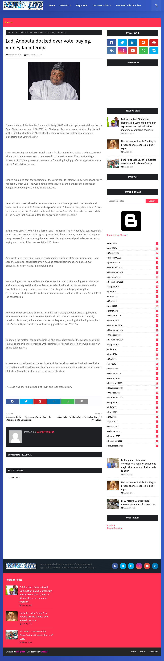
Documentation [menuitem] (101, 5)
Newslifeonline (15, 55)
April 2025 (133, 306)
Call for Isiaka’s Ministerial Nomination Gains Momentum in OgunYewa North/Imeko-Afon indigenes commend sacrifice (138, 124)
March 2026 (133, 253)
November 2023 (133, 388)
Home (10, 32)
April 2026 (133, 248)
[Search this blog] (126, 201)
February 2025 (133, 315)
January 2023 (133, 436)
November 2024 (133, 330)
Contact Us (153, 652)
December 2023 (133, 383)
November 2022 (133, 446)
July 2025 (133, 291)
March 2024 (133, 368)
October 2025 (133, 277)
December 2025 (133, 267)
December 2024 (133, 325)
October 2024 (133, 335)
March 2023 (133, 426)
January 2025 (133, 320)
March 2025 (133, 311)
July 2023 (133, 407)
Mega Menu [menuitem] (82, 5)
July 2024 (133, 349)
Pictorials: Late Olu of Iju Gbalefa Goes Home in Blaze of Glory (138, 161)
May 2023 (133, 417)
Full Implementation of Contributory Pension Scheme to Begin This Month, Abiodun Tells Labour (138, 466)
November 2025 (133, 272)
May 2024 (133, 359)
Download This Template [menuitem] (128, 5)
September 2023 (133, 397)
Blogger (44, 652)
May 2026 (133, 243)
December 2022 (133, 441)
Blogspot (20, 652)
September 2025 (133, 282)
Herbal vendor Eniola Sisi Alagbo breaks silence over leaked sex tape (138, 145)
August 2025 (133, 287)
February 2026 (133, 258)
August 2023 (133, 402)
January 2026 (133, 262)
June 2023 (133, 412)
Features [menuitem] (64, 5)
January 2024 (133, 378)
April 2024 (133, 364)
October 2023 (133, 393)
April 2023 (133, 421)
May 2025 (133, 301)
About (143, 652)
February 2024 (133, 373)
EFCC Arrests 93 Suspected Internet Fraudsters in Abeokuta (138, 502)
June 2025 (133, 296)
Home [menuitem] (52, 5)
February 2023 (133, 431)
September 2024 (133, 340)
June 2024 (133, 354)
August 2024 (133, 344)
